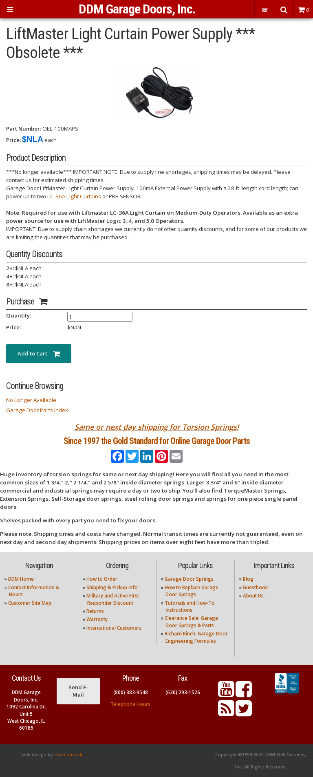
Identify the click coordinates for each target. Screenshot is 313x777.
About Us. (254, 596)
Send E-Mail (78, 691)
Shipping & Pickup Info (112, 587)
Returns (95, 611)
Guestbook (255, 587)
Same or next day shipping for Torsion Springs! (157, 427)
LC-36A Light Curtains (74, 196)
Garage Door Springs (189, 579)
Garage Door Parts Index (37, 410)
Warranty (97, 619)
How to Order (101, 579)
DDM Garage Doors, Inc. (137, 9)
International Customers (114, 628)
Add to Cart (39, 353)
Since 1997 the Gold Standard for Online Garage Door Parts (157, 441)
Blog (248, 579)
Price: (13, 140)
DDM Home (21, 579)
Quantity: (18, 315)
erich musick (68, 754)
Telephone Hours (130, 704)
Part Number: (23, 128)
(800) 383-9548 (130, 692)
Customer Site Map (29, 603)
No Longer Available (31, 400)
